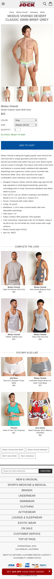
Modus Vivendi (9, 106)
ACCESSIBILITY (19, 558)
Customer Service (27, 533)
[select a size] (25, 125)
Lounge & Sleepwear (27, 517)
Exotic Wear (27, 523)
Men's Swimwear (27, 456)
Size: (3, 125)
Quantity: (6, 130)
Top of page (27, 539)
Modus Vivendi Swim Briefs (12, 450)
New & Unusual (27, 479)
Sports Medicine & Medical (27, 484)
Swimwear (27, 501)
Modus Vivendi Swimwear (37, 450)
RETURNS (17, 555)
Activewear (27, 512)
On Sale (27, 528)
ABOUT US (7, 555)
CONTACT (46, 555)
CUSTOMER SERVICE (32, 555)
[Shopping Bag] (50, 4)
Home (11, 12)
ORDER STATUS (34, 558)
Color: (4, 120)
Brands (27, 490)
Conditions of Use (30, 576)
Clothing (27, 506)
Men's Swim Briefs (9, 456)
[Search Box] (45, 4)
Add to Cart (27, 145)
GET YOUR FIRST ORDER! (29, 571)
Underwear (27, 495)
